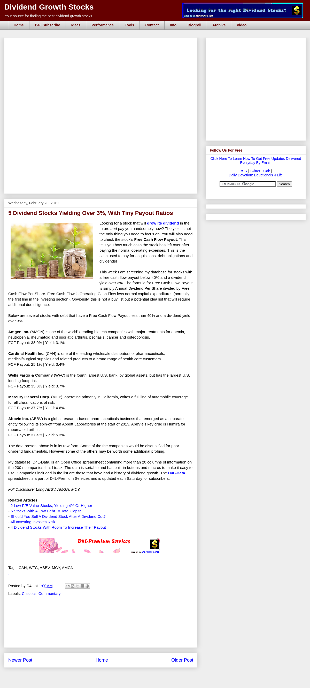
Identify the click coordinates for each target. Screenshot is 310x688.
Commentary (49, 593)
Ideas (76, 25)
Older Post (182, 660)
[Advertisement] (100, 164)
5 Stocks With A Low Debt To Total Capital (46, 511)
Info (173, 25)
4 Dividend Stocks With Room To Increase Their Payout (58, 527)
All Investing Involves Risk (32, 522)
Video (241, 25)
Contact (152, 25)
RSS (243, 171)
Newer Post (20, 660)
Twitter (255, 171)
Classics (29, 593)
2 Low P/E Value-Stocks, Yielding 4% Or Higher (51, 505)
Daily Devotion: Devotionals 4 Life (256, 175)
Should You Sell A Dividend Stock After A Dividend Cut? (58, 516)
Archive (219, 25)
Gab (266, 171)
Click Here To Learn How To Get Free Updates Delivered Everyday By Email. (255, 160)
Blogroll (194, 25)
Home (19, 25)
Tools (129, 25)
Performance (103, 25)
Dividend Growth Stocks (49, 7)
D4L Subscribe (47, 25)
